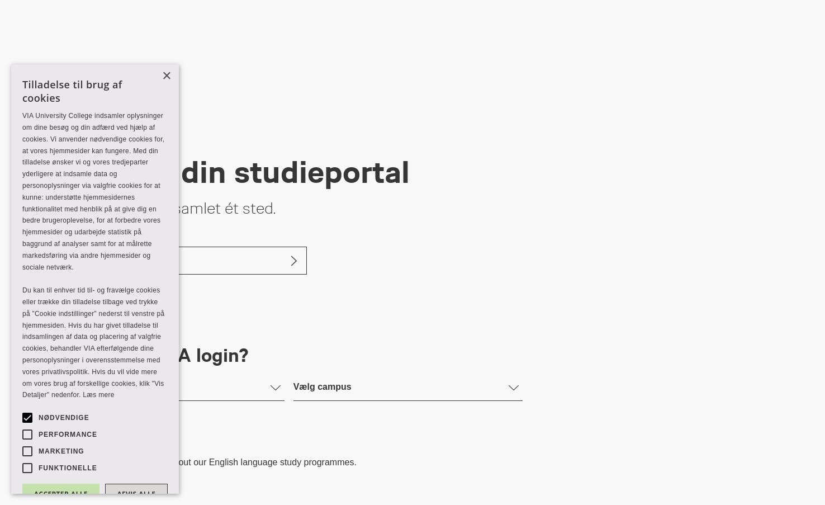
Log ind (80, 260)
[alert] (95, 279)
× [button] (166, 76)
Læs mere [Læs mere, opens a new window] (98, 395)
